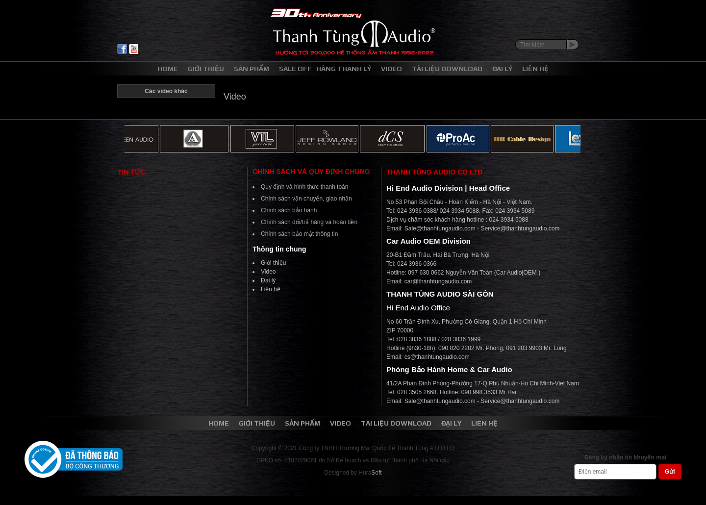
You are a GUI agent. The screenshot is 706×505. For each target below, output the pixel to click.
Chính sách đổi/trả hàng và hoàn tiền (309, 222)
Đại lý (268, 280)
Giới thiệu (273, 262)
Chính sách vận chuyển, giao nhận (306, 198)
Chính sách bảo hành (289, 210)
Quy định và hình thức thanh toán (304, 186)
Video (268, 271)
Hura (369, 472)
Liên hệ (270, 289)
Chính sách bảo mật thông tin (299, 233)
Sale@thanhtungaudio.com (440, 228)
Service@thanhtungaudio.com (519, 228)
